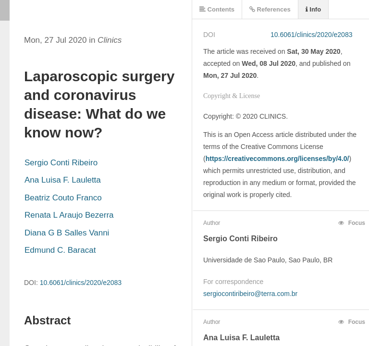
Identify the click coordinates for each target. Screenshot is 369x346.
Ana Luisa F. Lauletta (63, 180)
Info (313, 9)
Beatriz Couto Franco (63, 197)
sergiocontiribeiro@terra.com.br (250, 293)
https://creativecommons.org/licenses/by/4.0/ (277, 158)
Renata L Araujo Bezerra (69, 215)
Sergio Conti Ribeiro (61, 162)
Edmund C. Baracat (60, 250)
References (270, 9)
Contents (216, 9)
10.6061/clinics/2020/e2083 (81, 282)
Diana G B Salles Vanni (67, 232)
